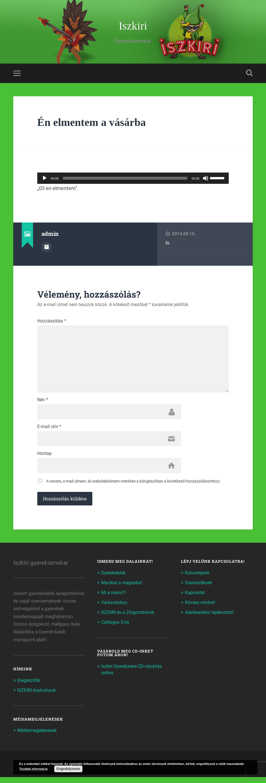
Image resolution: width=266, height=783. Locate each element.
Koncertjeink (198, 579)
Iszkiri (132, 26)
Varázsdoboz (115, 608)
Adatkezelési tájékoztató (211, 618)
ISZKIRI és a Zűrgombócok (130, 618)
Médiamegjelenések (38, 736)
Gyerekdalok (114, 579)
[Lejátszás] (44, 179)
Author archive (47, 248)
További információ (33, 769)
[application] (133, 179)
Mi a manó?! (114, 598)
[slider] (125, 179)
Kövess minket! (201, 608)
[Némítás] (205, 179)
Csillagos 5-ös (116, 627)
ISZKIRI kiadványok (37, 696)
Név (42, 404)
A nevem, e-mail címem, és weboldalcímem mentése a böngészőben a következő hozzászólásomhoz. (133, 487)
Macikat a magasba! (122, 589)
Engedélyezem (68, 769)
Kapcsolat (196, 598)
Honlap (44, 459)
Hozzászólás (51, 322)
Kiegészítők (29, 687)
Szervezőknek (199, 589)
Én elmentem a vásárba (94, 123)
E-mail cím (49, 432)
